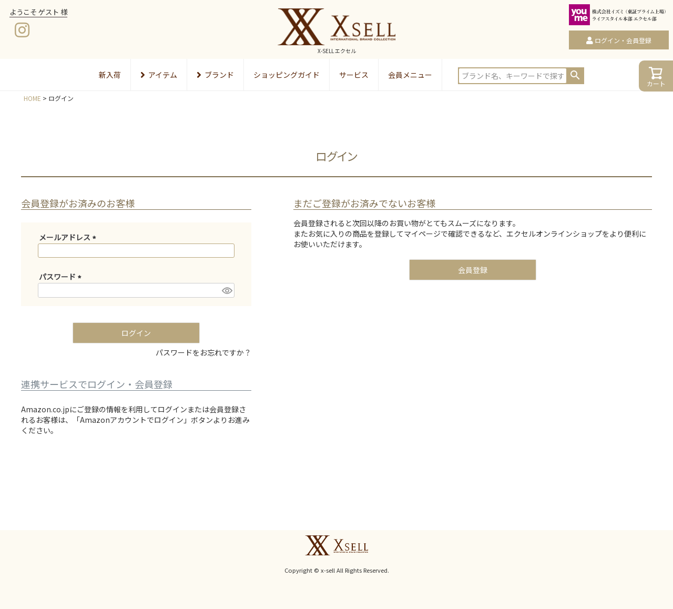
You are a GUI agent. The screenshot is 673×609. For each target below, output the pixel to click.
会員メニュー (410, 74)
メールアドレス (69, 237)
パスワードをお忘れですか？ (203, 352)
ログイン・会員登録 (623, 40)
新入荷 (110, 74)
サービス (354, 74)
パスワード (62, 276)
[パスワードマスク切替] (226, 290)
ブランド (215, 74)
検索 (575, 75)
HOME (32, 98)
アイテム (158, 74)
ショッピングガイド (286, 74)
